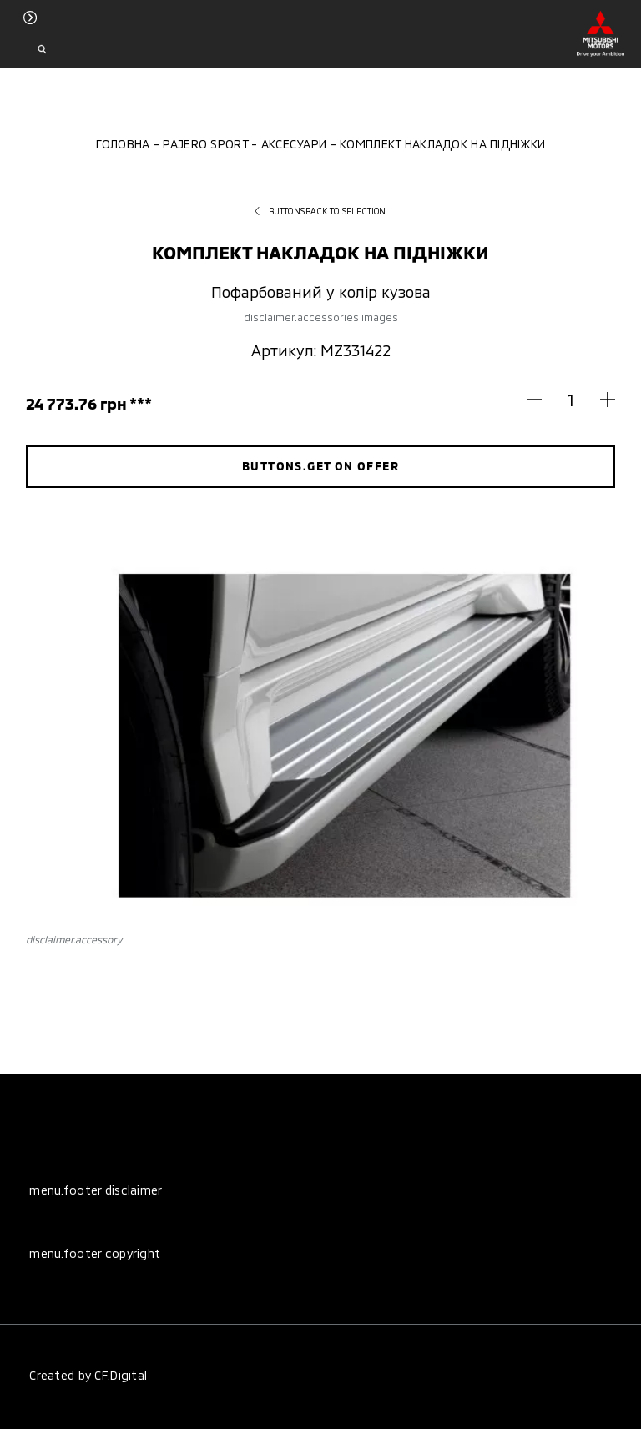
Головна (123, 144)
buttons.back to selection (320, 211)
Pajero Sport (205, 144)
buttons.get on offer (320, 466)
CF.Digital (120, 1375)
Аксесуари (294, 144)
